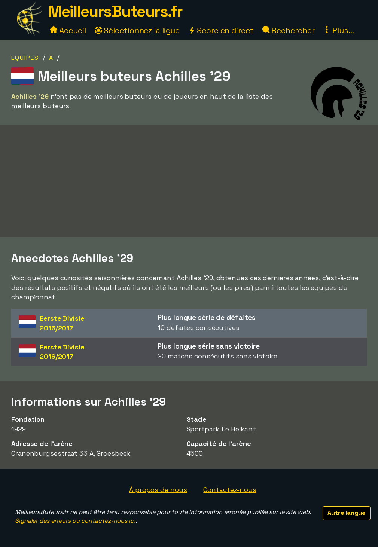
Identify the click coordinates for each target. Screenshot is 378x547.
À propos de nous (158, 489)
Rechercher (288, 30)
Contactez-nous (229, 489)
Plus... (338, 30)
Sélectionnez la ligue (137, 30)
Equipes (25, 58)
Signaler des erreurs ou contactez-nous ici (75, 521)
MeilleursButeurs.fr (115, 11)
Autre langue (346, 513)
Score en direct (220, 30)
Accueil (68, 30)
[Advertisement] (189, 183)
